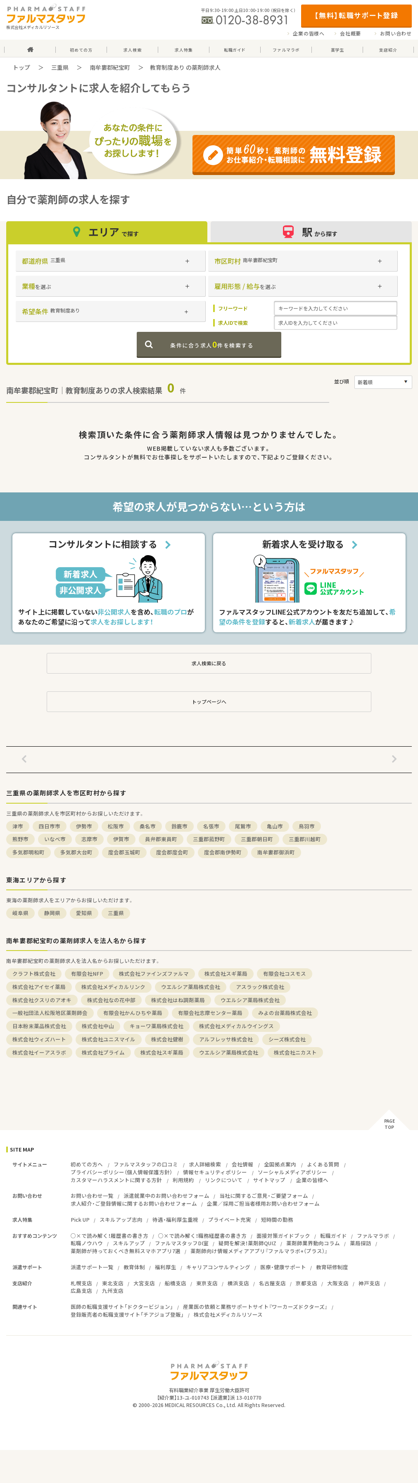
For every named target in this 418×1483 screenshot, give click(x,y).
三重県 (60, 67)
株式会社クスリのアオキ (41, 1000)
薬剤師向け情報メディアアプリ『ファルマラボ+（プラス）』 (259, 1251)
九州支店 (113, 1290)
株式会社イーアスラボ (39, 1052)
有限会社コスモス (284, 973)
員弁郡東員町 (161, 839)
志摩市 (89, 839)
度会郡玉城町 (124, 852)
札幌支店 (81, 1283)
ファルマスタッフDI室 (182, 1243)
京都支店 (306, 1283)
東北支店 (113, 1283)
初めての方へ (87, 1164)
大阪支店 (338, 1283)
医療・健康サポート (283, 1267)
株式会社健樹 (167, 1039)
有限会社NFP (87, 973)
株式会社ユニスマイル (108, 1039)
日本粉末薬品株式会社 (39, 1026)
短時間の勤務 (277, 1219)
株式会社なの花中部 (111, 1000)
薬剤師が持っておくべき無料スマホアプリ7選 (125, 1251)
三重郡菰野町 (209, 839)
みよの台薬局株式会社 (285, 1013)
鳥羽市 (307, 826)
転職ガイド (333, 1235)
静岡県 (52, 913)
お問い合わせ (396, 33)
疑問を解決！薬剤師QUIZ (247, 1243)
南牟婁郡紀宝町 (110, 67)
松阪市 (116, 826)
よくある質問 (323, 1164)
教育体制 (134, 1267)
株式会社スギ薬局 (225, 973)
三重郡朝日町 (257, 839)
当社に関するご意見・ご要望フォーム (263, 1195)
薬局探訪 (360, 1243)
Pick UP (80, 1219)
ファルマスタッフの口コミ (146, 1164)
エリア (107, 231)
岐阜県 (20, 913)
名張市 (211, 826)
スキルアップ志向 (121, 1219)
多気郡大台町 (76, 852)
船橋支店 (175, 1283)
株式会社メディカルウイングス (236, 1026)
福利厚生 (165, 1267)
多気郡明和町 (28, 852)
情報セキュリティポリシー (215, 1172)
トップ (21, 67)
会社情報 (242, 1164)
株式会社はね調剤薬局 (178, 1000)
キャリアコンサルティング (218, 1267)
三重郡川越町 (305, 839)
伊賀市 (121, 839)
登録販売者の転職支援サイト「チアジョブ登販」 (127, 1314)
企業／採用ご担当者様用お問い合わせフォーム (263, 1203)
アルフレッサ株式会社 (226, 1039)
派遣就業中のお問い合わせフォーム (166, 1195)
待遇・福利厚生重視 (175, 1219)
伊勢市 (84, 826)
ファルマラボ (373, 1235)
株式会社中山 (98, 1026)
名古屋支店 (272, 1283)
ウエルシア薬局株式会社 (190, 987)
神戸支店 (369, 1283)
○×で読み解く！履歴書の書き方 (109, 1235)
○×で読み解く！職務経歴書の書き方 (202, 1235)
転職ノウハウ (87, 1243)
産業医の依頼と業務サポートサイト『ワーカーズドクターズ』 (255, 1306)
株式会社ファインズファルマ (154, 973)
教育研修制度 (332, 1267)
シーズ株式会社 (287, 1039)
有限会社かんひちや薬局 (132, 1013)
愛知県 (84, 913)
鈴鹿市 (179, 826)
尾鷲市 (243, 826)
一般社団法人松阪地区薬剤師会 (50, 1013)
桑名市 (148, 826)
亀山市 (275, 826)
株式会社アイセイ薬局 (39, 987)
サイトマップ (269, 1180)
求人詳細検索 (205, 1164)
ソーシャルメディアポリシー (292, 1172)
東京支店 (207, 1283)
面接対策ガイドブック (283, 1235)
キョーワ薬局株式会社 (156, 1026)
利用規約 (183, 1180)
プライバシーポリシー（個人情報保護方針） (121, 1172)
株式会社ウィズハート (39, 1039)
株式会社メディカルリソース (228, 1314)
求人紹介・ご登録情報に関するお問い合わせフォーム (134, 1203)
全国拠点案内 (280, 1164)
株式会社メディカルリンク (113, 987)
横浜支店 (238, 1283)
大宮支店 (144, 1283)
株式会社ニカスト (295, 1052)
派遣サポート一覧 (92, 1267)
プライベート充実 (229, 1219)
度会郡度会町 (172, 852)
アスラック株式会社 (260, 987)
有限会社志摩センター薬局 (210, 1013)
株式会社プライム (103, 1052)
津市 (17, 826)
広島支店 (81, 1290)
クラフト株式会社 (33, 973)
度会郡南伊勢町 (223, 852)
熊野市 (20, 839)
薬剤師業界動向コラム (313, 1243)
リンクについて (223, 1180)
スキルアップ (129, 1243)
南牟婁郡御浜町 (276, 852)
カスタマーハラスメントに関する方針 (116, 1180)
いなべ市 (55, 839)
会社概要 (350, 33)
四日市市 (49, 826)
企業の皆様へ (309, 33)
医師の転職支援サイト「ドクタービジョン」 (122, 1306)
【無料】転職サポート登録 (356, 15)
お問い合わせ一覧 (92, 1195)
